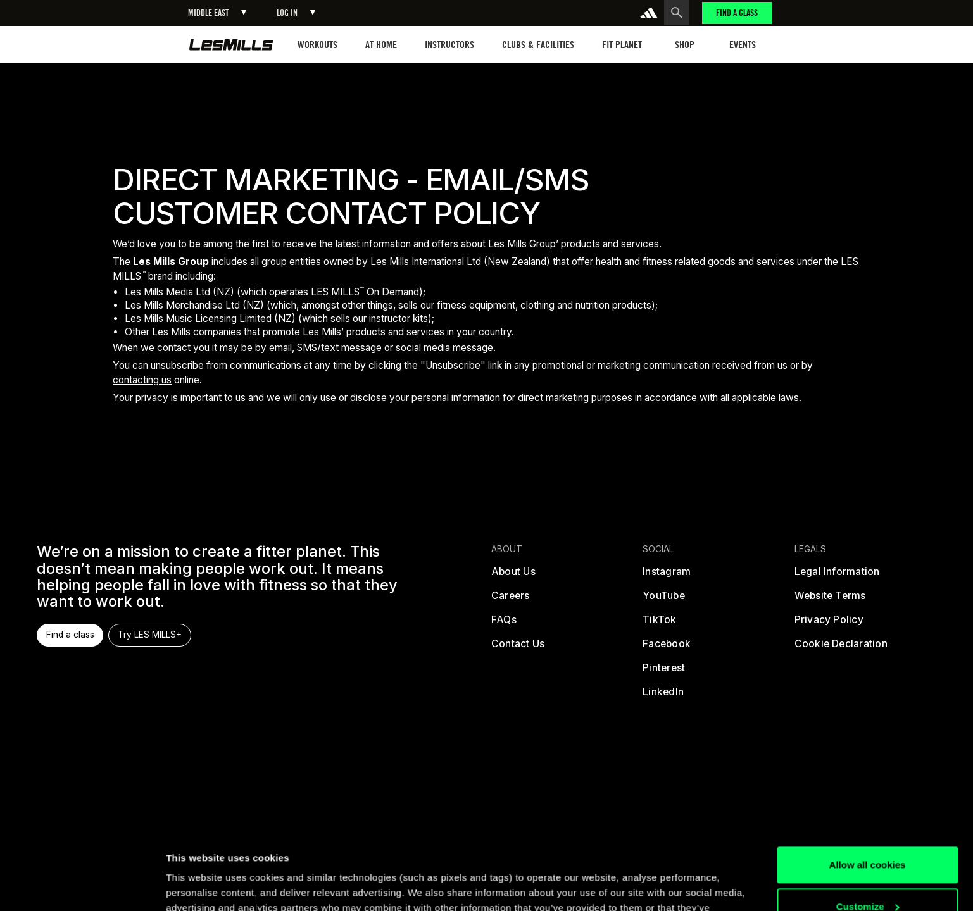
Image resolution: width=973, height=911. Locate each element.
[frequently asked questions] (504, 624)
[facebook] (667, 648)
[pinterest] (664, 672)
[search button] (676, 12)
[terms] (830, 600)
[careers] (510, 600)
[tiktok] (660, 624)
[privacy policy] (828, 624)
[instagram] (667, 576)
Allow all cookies (867, 793)
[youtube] (664, 600)
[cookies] (841, 648)
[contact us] (517, 648)
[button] (217, 13)
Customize (868, 834)
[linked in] (663, 696)
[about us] (513, 576)
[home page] (231, 44)
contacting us (142, 380)
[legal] (837, 576)
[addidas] (649, 13)
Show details (195, 886)
